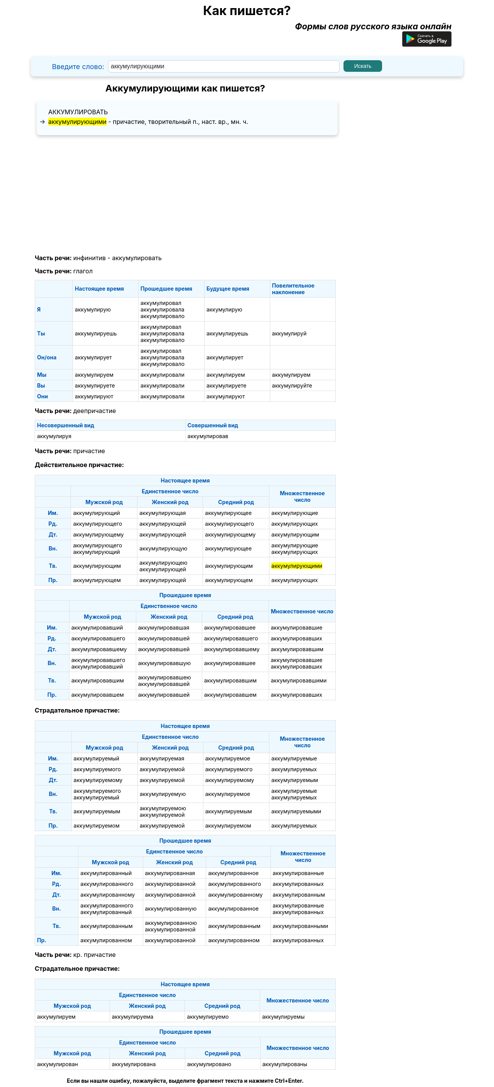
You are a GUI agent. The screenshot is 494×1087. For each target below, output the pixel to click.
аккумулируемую (163, 794)
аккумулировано (209, 1064)
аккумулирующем (96, 580)
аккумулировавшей (164, 638)
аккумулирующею (163, 562)
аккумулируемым (294, 780)
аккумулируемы (283, 1016)
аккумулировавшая (163, 627)
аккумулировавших (296, 638)
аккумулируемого (97, 769)
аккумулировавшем (97, 694)
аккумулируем (94, 374)
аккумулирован (57, 1064)
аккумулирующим (295, 534)
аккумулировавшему (99, 649)
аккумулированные (298, 873)
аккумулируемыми (296, 811)
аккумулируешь (96, 333)
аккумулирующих (294, 523)
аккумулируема (133, 1016)
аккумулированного (106, 883)
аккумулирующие (294, 513)
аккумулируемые (294, 758)
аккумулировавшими (299, 680)
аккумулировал (160, 303)
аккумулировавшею (164, 677)
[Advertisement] (185, 195)
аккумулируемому (98, 780)
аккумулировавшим (297, 649)
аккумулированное (233, 873)
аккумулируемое (227, 758)
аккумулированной (170, 883)
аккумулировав (208, 436)
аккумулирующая (162, 513)
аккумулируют (94, 396)
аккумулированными (300, 926)
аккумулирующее (228, 513)
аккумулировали (162, 374)
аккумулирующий (96, 513)
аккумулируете (95, 385)
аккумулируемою (163, 808)
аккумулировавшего (98, 638)
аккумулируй (289, 333)
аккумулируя (54, 436)
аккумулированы (284, 1064)
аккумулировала (162, 309)
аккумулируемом (97, 825)
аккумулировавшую (164, 663)
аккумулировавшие (297, 627)
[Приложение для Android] (427, 44)
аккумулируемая (162, 758)
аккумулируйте (292, 385)
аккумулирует (93, 357)
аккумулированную (171, 908)
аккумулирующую (163, 548)
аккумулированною (171, 922)
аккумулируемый (96, 758)
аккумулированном (106, 940)
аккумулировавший (97, 627)
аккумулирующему (98, 534)
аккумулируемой (162, 769)
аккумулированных (298, 883)
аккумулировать (78, 112)
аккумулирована (134, 1064)
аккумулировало (162, 316)
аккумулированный (106, 873)
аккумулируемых (294, 769)
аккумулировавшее (230, 627)
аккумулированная (170, 873)
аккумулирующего (97, 523)
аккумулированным (299, 894)
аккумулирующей (162, 523)
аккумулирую (93, 309)
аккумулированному (107, 894)
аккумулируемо (207, 1016)
